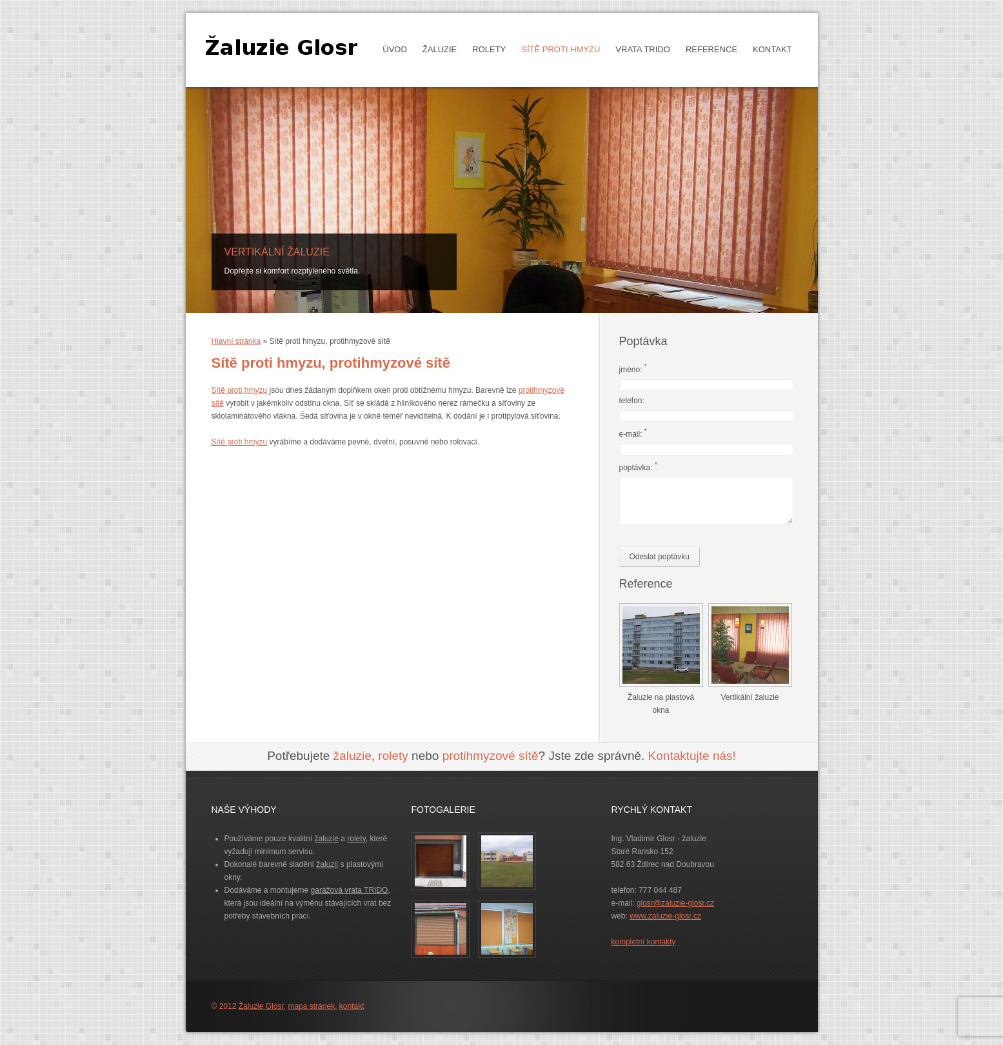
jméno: (633, 368)
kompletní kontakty (643, 941)
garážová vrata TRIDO (349, 890)
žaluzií (327, 864)
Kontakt (772, 49)
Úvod (394, 49)
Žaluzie (436, 49)
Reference (711, 49)
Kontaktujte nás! (692, 755)
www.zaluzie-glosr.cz (665, 916)
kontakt (351, 1006)
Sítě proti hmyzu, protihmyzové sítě (331, 363)
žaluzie (352, 755)
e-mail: (633, 433)
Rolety (485, 49)
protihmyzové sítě (490, 755)
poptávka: (638, 466)
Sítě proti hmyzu (560, 49)
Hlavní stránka (236, 341)
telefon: (631, 400)
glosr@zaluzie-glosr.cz (675, 903)
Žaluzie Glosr (261, 1006)
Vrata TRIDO (639, 49)
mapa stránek (311, 1006)
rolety (393, 755)
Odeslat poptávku (660, 556)
